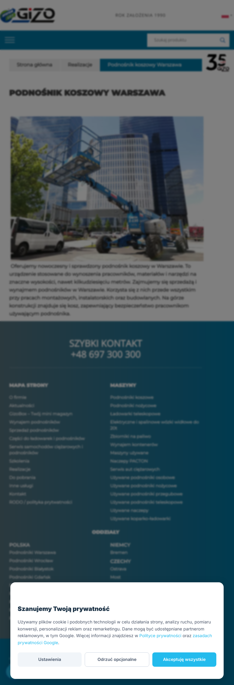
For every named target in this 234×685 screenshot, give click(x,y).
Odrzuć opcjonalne (117, 659)
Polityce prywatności (160, 635)
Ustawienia (49, 659)
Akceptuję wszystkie (184, 659)
